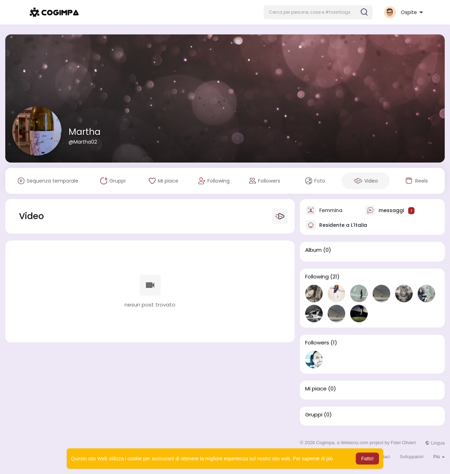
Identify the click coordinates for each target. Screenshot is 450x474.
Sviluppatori (412, 456)
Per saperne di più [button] (313, 458)
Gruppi (313, 414)
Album (313, 250)
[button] (318, 12)
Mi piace (316, 388)
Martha (85, 132)
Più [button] (439, 456)
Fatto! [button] (367, 458)
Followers (317, 342)
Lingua (435, 443)
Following (317, 276)
